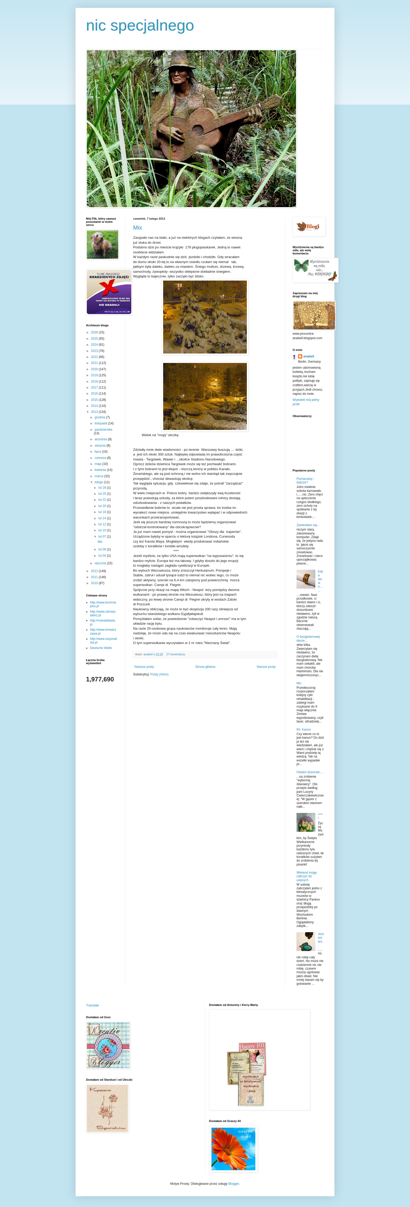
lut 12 (102, 524)
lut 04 (102, 555)
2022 (95, 357)
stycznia (101, 563)
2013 (95, 412)
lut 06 (102, 549)
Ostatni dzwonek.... (310, 772)
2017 (95, 387)
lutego (99, 482)
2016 (95, 393)
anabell (308, 356)
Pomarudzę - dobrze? (306, 480)
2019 (95, 375)
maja (98, 464)
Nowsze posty (144, 667)
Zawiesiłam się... (308, 525)
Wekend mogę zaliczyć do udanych (307, 876)
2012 (95, 571)
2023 (95, 351)
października (103, 429)
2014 (95, 406)
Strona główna (205, 667)
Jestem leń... (321, 939)
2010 (95, 583)
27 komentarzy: (176, 654)
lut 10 (102, 530)
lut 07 (102, 536)
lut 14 (102, 518)
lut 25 (102, 494)
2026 (95, 332)
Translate (92, 1005)
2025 (95, 338)
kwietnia (101, 470)
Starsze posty (266, 667)
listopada (101, 423)
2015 (95, 400)
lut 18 (102, 512)
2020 (95, 369)
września (101, 439)
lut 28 (102, 487)
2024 (95, 344)
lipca (98, 451)
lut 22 (102, 500)
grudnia (100, 417)
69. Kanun (304, 729)
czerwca (101, 458)
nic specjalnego (140, 25)
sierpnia (100, 445)
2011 (95, 577)
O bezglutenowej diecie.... (308, 638)
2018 (95, 381)
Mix (137, 227)
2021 (95, 363)
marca (99, 476)
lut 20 (102, 506)
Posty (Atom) (159, 674)
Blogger (233, 1184)
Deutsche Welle (101, 648)
